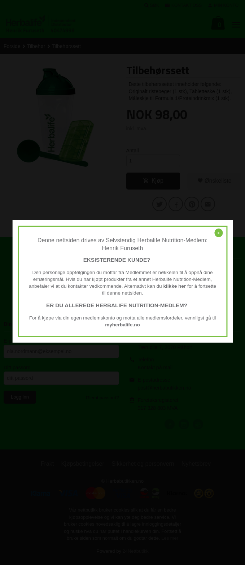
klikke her (174, 286)
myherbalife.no (122, 324)
